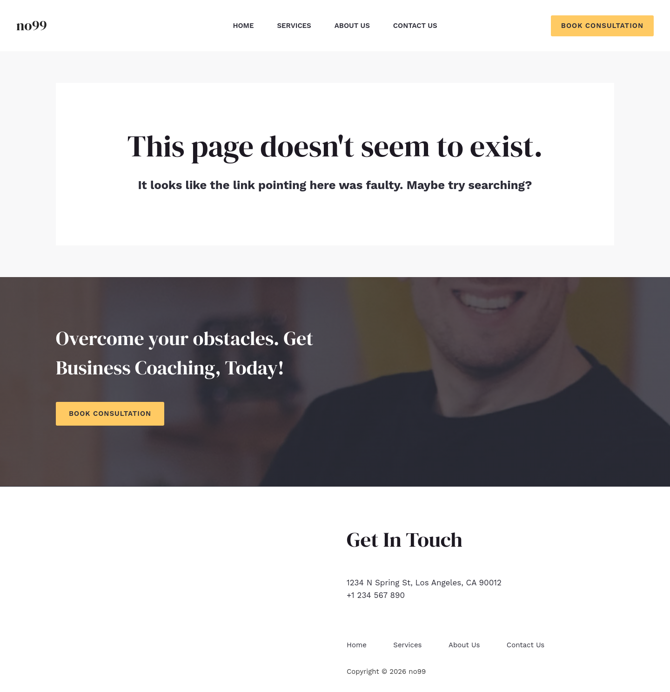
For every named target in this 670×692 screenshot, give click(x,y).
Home (243, 25)
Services (294, 25)
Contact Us (415, 25)
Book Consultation (110, 413)
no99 (31, 25)
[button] (602, 25)
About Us (352, 25)
